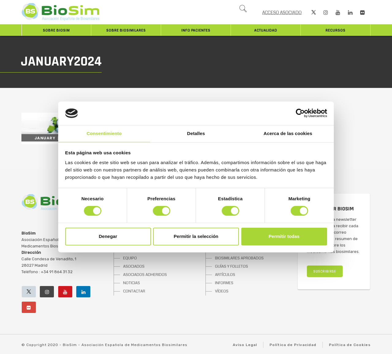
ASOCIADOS (134, 266)
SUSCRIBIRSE (324, 271)
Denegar (108, 236)
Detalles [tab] (196, 133)
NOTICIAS (131, 283)
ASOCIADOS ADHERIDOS (145, 274)
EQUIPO (130, 258)
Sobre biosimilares (126, 30)
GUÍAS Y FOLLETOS (231, 266)
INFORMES (224, 283)
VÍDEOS (221, 291)
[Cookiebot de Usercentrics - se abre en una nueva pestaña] (300, 113)
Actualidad (265, 30)
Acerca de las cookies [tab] (288, 133)
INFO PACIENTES (195, 30)
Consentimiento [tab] (104, 133)
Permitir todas (284, 236)
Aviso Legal (245, 345)
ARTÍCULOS (225, 274)
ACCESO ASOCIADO (282, 12)
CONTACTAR (134, 291)
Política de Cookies (350, 345)
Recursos (335, 30)
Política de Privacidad (293, 345)
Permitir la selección (196, 236)
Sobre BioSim (56, 30)
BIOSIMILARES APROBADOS (239, 258)
